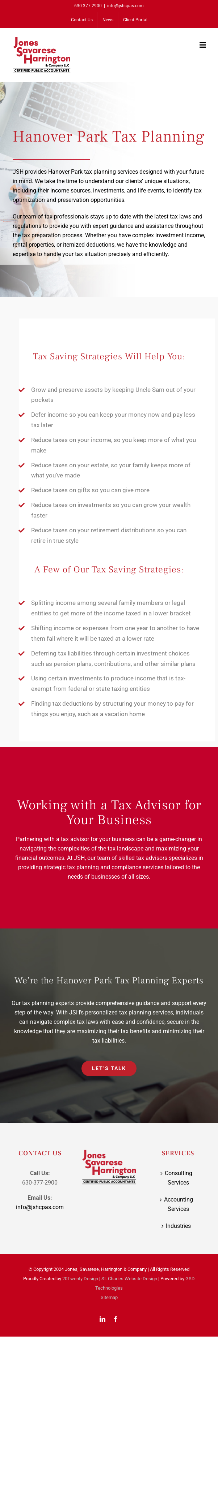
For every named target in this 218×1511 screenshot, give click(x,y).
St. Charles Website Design (129, 1278)
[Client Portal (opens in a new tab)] (135, 20)
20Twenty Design (80, 1278)
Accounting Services (178, 1204)
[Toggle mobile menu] (203, 45)
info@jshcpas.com (125, 5)
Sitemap (109, 1297)
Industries (178, 1225)
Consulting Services (178, 1178)
